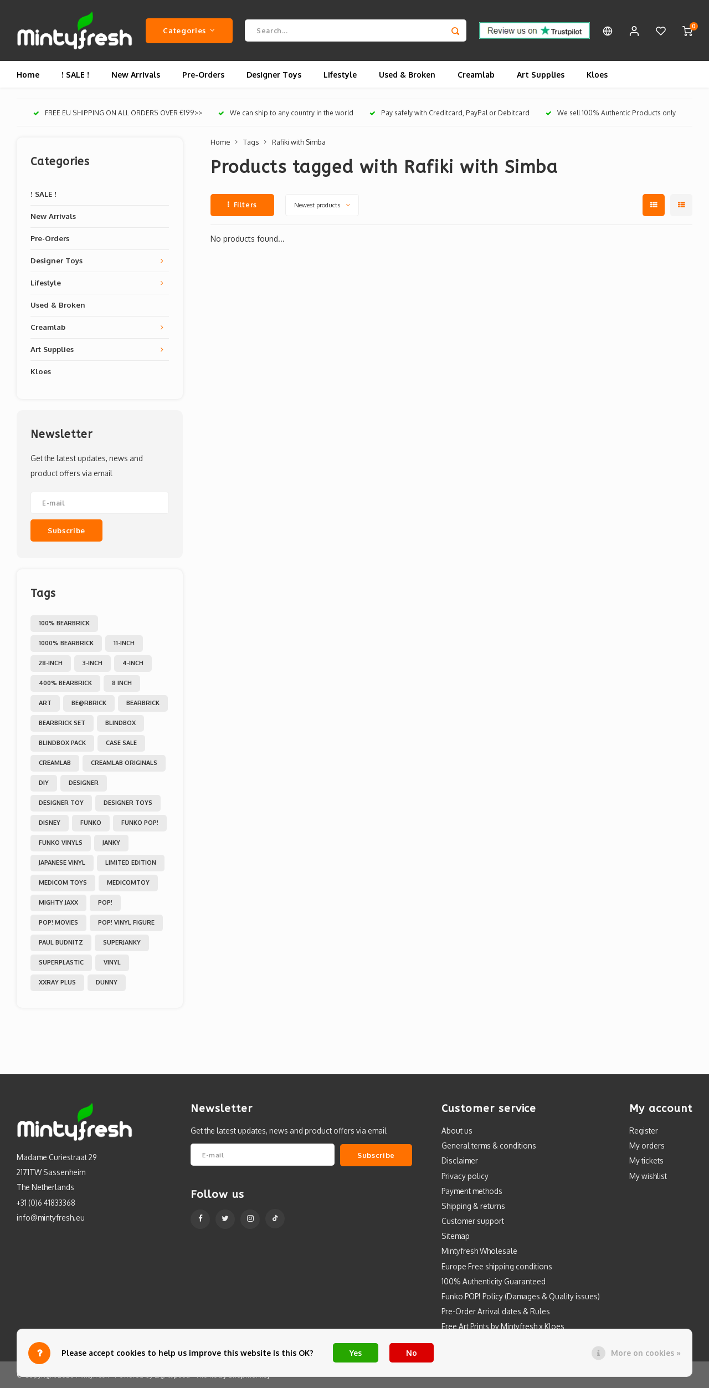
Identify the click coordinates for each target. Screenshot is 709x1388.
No (411, 1353)
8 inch (122, 683)
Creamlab (476, 74)
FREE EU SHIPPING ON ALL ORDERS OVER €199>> (117, 113)
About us (456, 1130)
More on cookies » (646, 1353)
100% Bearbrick (64, 623)
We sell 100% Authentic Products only (611, 113)
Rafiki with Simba (299, 141)
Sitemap (455, 1236)
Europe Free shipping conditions (496, 1266)
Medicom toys (63, 882)
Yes (356, 1353)
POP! (105, 902)
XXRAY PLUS (57, 982)
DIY (44, 783)
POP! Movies (58, 922)
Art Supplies (540, 74)
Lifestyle (340, 74)
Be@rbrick (88, 703)
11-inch (124, 643)
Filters (242, 205)
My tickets (646, 1160)
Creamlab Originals (124, 763)
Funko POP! (139, 822)
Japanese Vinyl (62, 862)
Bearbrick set (62, 723)
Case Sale (121, 743)
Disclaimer (459, 1160)
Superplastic (61, 962)
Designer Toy (61, 803)
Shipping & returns (473, 1206)
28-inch (51, 663)
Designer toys (128, 803)
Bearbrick (143, 703)
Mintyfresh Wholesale (479, 1251)
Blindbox (120, 723)
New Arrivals (135, 74)
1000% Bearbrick (66, 643)
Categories (189, 30)
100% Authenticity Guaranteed (493, 1281)
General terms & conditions (488, 1145)
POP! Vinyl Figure (126, 922)
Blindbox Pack (62, 743)
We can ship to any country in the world (285, 113)
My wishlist (648, 1176)
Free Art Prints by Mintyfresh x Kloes (502, 1326)
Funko (90, 822)
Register (643, 1130)
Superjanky (122, 942)
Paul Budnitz (61, 942)
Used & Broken (407, 74)
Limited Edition (130, 862)
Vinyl (112, 962)
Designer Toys (273, 74)
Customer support (472, 1221)
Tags (251, 141)
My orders (647, 1145)
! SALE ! (75, 74)
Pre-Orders (203, 74)
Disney (49, 822)
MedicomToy (128, 882)
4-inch (132, 663)
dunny (106, 982)
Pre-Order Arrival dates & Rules (495, 1311)
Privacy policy (465, 1176)
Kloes (597, 74)
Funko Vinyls (61, 842)
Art (45, 703)
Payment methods (471, 1191)
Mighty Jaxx (58, 902)
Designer (84, 783)
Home (28, 74)
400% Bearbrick (65, 683)
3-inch (92, 663)
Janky (111, 842)
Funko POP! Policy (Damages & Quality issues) (520, 1296)
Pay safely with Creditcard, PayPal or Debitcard (449, 113)
